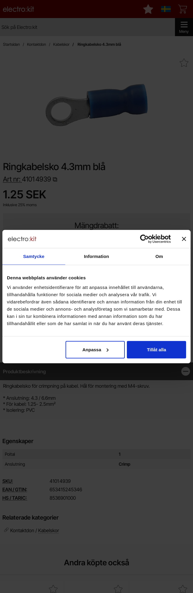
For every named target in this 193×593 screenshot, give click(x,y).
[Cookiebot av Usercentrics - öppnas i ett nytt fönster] (144, 239)
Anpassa (95, 349)
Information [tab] (96, 256)
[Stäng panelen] (184, 239)
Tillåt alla (156, 349)
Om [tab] (159, 256)
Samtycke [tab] (33, 256)
